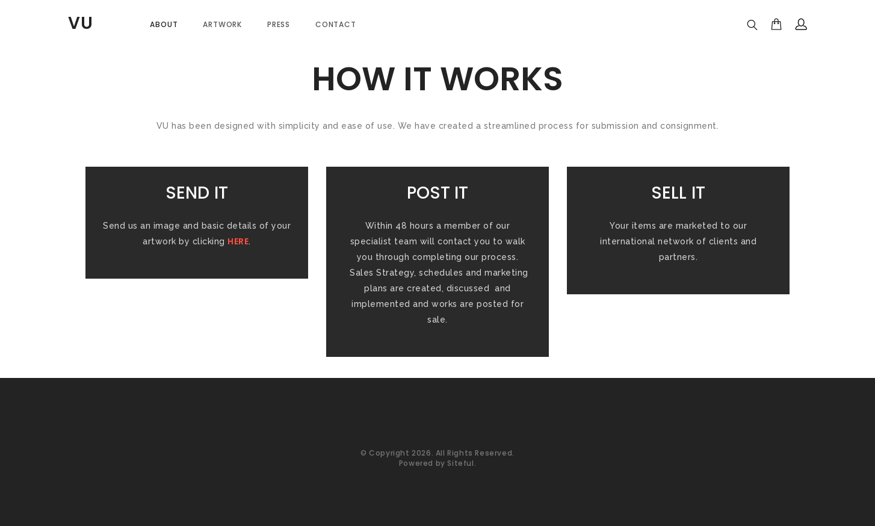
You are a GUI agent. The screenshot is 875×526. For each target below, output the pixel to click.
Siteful (460, 463)
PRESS (278, 24)
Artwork (222, 24)
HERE (238, 241)
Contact (335, 24)
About (164, 24)
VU (80, 23)
